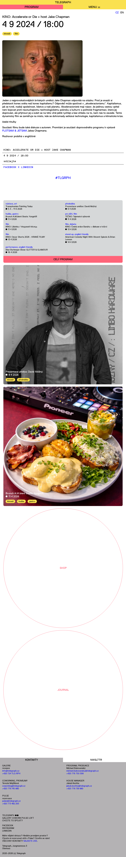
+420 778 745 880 (10, 788)
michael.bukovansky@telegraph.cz (82, 770)
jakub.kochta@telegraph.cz (79, 785)
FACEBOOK (7, 825)
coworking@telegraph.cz (13, 785)
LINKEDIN (7, 830)
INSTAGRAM (8, 828)
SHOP (63, 568)
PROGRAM (32, 7)
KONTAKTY (31, 759)
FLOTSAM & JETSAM (14, 130)
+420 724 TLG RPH (11, 773)
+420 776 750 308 (75, 773)
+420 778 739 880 (74, 788)
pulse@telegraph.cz (11, 801)
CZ (117, 12)
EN (122, 12)
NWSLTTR (96, 759)
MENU (93, 7)
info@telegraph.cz (10, 770)
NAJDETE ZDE (30, 841)
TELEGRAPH (63, 2)
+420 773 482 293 (10, 803)
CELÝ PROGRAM (63, 259)
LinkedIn (27, 167)
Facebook (10, 167)
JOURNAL (63, 689)
